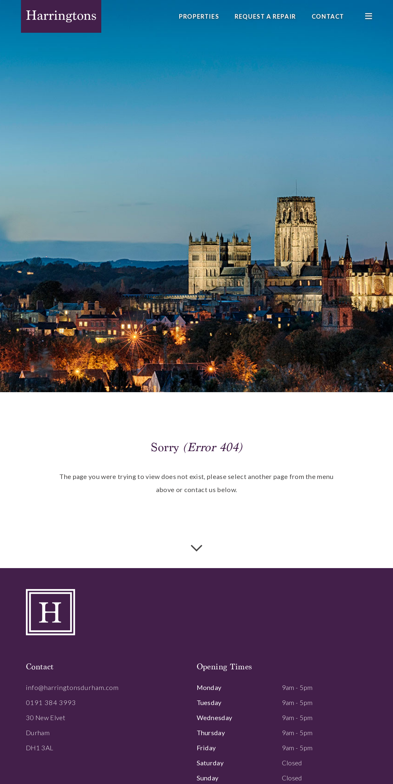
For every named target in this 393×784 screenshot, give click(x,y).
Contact (328, 16)
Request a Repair (265, 16)
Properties (199, 16)
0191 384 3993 (51, 702)
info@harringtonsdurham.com (72, 687)
